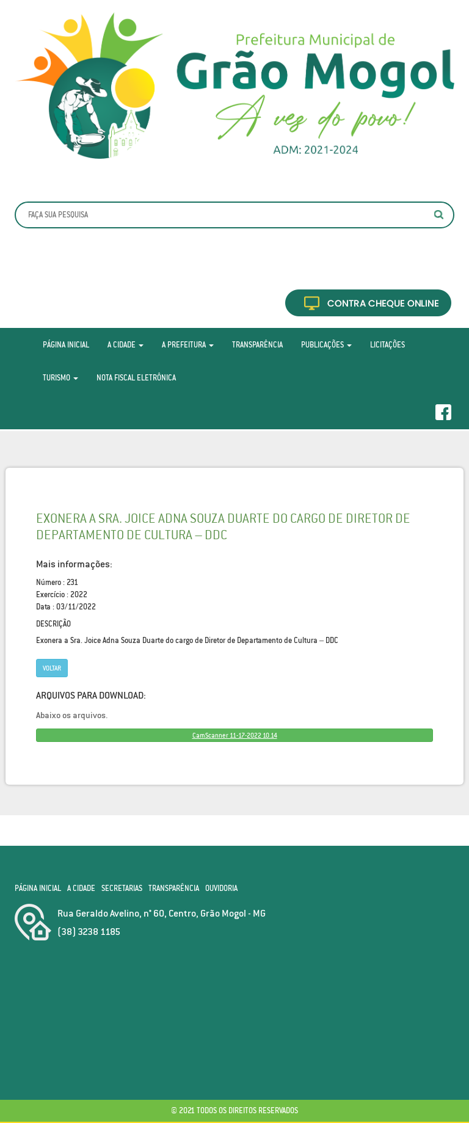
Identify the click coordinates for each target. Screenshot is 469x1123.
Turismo (60, 377)
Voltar (52, 668)
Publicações (326, 344)
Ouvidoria (221, 888)
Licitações (387, 344)
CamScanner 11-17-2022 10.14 (234, 735)
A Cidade (125, 344)
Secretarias (121, 888)
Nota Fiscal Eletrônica (136, 377)
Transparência (257, 344)
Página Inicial (66, 344)
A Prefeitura (188, 344)
